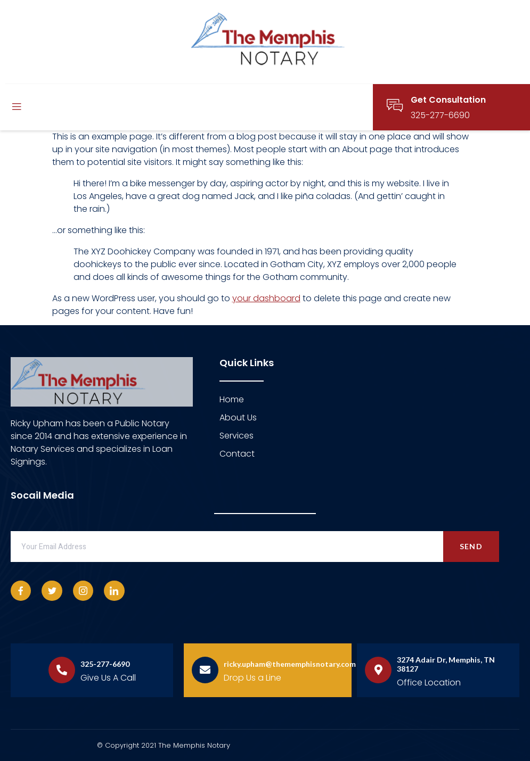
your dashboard (266, 298)
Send (471, 546)
